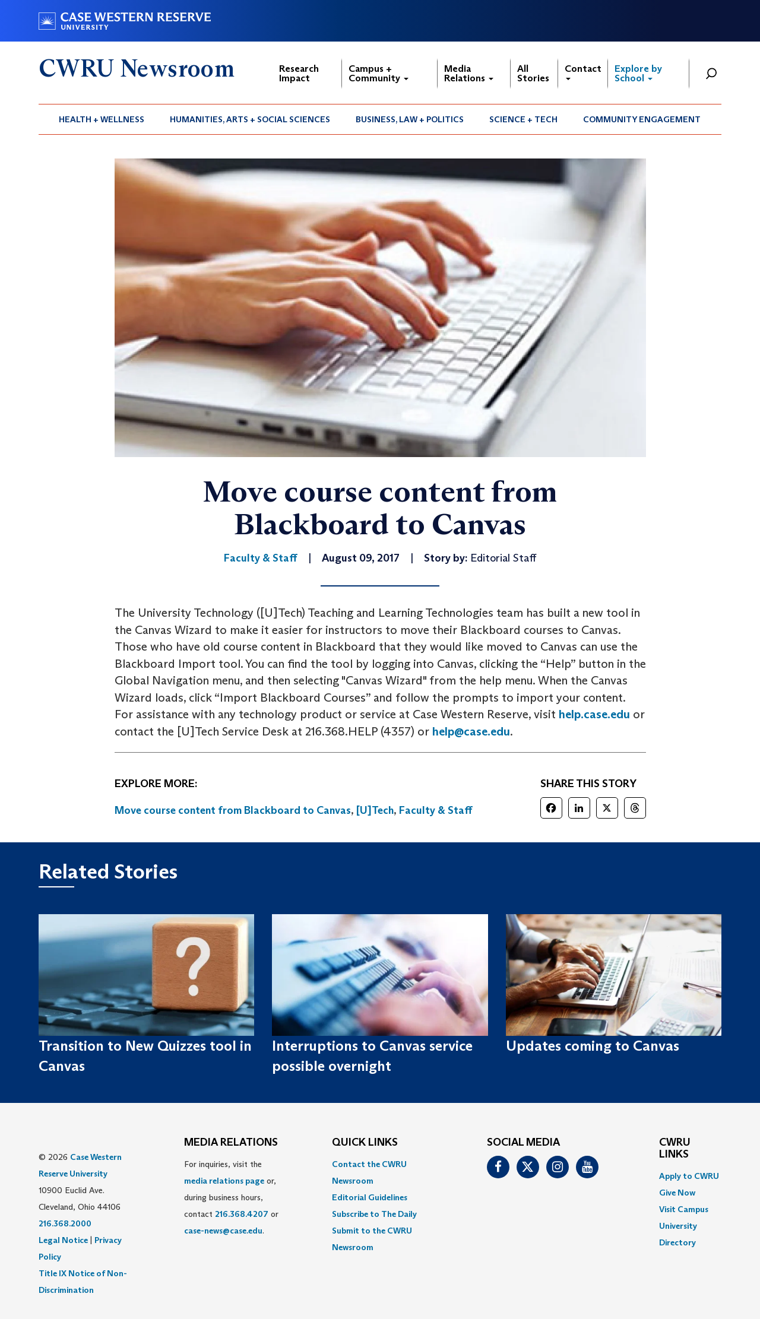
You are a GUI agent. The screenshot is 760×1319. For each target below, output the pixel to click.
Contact (583, 71)
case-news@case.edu (223, 1230)
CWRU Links (675, 1149)
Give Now (677, 1192)
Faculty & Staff (436, 810)
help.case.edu (594, 714)
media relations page (224, 1180)
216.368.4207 (241, 1214)
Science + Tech (523, 119)
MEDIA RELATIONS (231, 1143)
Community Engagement (642, 119)
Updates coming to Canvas (592, 1045)
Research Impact (299, 73)
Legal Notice (63, 1240)
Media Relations (468, 73)
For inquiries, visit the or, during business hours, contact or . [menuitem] (231, 1197)
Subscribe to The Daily (374, 1214)
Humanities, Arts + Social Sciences (250, 119)
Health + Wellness (101, 119)
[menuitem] (101, 119)
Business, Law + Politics (410, 119)
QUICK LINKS (365, 1143)
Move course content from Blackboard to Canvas (233, 810)
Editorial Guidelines (369, 1197)
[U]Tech (375, 810)
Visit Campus (683, 1209)
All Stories (533, 73)
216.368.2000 (65, 1223)
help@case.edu (471, 731)
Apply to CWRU (689, 1176)
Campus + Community (378, 73)
